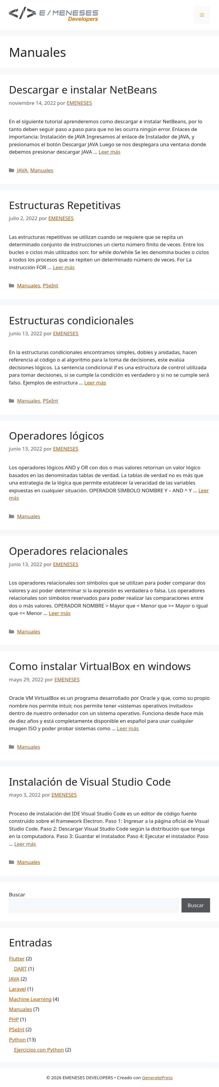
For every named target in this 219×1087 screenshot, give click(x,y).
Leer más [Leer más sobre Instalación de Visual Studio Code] (25, 843)
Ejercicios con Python (39, 1049)
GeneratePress (157, 1077)
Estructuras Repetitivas (65, 205)
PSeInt (50, 285)
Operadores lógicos (56, 436)
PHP (14, 1019)
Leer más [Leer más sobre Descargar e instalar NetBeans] (110, 151)
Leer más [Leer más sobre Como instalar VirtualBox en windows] (128, 728)
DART (20, 968)
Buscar (17, 894)
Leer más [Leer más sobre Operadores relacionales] (60, 613)
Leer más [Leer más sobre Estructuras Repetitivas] (64, 267)
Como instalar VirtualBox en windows (100, 666)
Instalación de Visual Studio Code (90, 782)
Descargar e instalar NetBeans (83, 89)
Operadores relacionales (68, 551)
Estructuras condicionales (71, 320)
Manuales (41, 170)
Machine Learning (30, 999)
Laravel (17, 988)
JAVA (22, 170)
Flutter (17, 958)
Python (17, 1039)
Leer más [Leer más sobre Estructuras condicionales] (95, 382)
